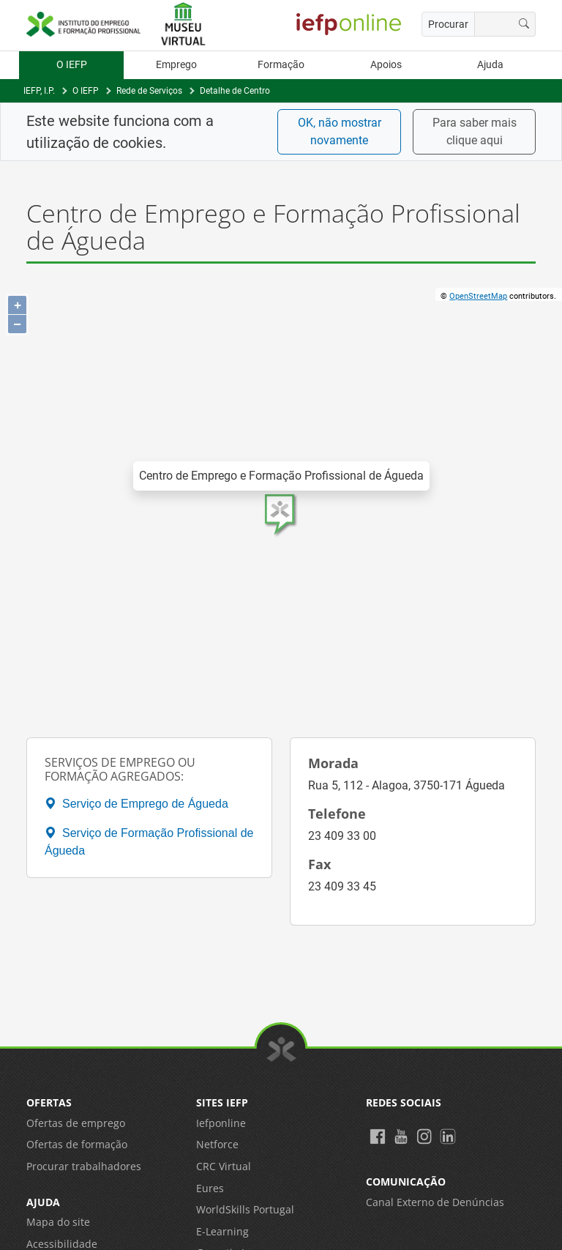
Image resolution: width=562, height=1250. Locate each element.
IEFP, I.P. (39, 91)
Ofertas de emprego (75, 1123)
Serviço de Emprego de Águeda (136, 803)
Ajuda (490, 65)
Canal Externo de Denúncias (435, 1202)
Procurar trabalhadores (83, 1166)
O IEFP (71, 65)
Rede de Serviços (149, 91)
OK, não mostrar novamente (339, 131)
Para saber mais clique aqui (474, 131)
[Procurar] (524, 24)
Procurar (448, 24)
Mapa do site (58, 1222)
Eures (210, 1188)
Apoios (386, 65)
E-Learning (222, 1231)
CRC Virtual (223, 1166)
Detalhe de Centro (235, 91)
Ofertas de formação (76, 1144)
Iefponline (221, 1123)
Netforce (217, 1144)
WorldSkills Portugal (245, 1209)
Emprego (176, 65)
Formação (281, 65)
